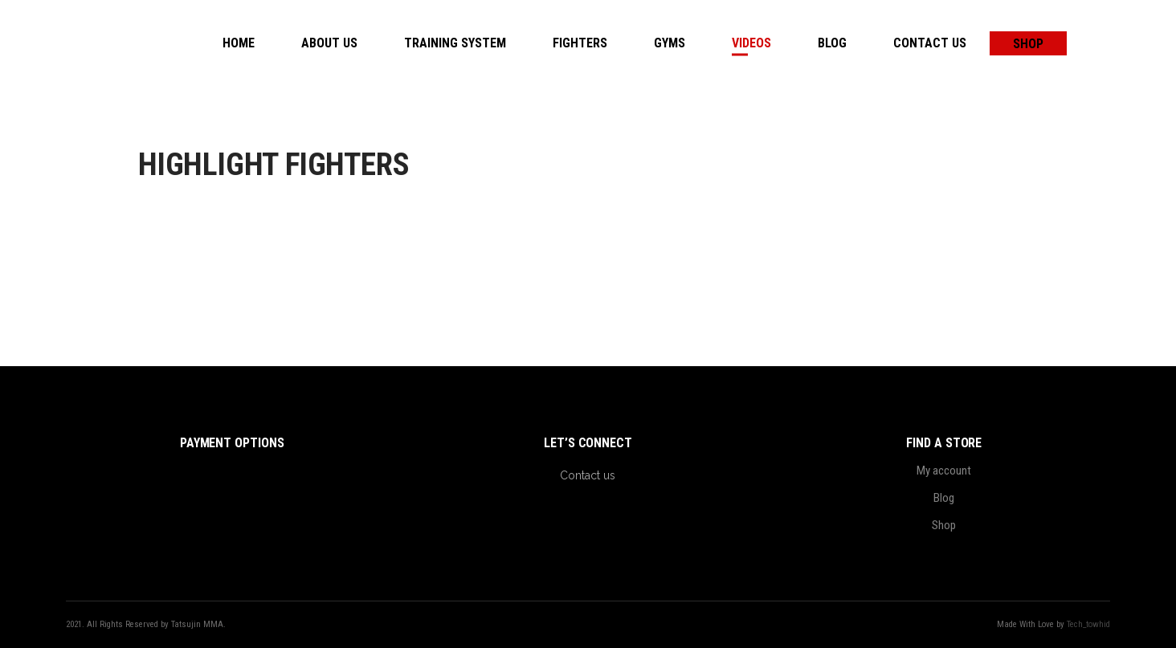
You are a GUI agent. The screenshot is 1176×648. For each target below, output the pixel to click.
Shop (944, 525)
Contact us (587, 475)
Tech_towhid (1088, 624)
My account (944, 470)
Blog (943, 498)
